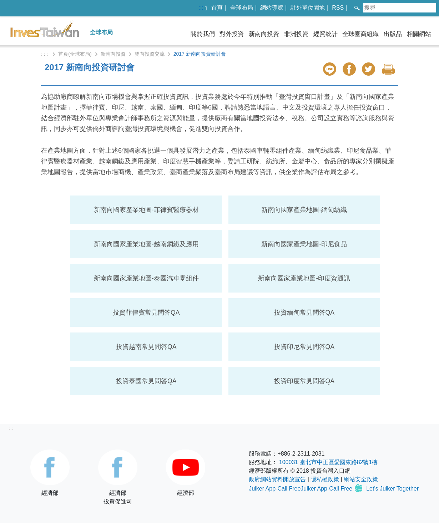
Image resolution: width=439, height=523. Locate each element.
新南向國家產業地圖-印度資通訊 (304, 278)
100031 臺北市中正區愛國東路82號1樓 (328, 462)
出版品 (393, 34)
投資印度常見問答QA (304, 381)
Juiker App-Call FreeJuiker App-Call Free (301, 489)
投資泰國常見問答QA (146, 381)
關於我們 (203, 34)
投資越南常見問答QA (146, 346)
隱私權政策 (325, 479)
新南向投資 (264, 34)
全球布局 (241, 8)
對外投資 (232, 34)
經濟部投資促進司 (117, 477)
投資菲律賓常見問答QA (146, 312)
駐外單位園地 (308, 8)
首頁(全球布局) (74, 54)
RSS (338, 8)
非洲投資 (296, 34)
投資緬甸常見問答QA (304, 312)
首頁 (217, 8)
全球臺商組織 (360, 34)
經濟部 (50, 473)
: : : (45, 54)
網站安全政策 (361, 479)
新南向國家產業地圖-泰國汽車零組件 (146, 278)
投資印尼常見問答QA (304, 346)
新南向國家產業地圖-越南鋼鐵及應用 (146, 244)
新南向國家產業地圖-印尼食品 (304, 244)
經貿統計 (325, 34)
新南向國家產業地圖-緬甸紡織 (304, 209)
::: (200, 8)
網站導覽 (271, 8)
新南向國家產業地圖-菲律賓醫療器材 (146, 209)
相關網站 (419, 34)
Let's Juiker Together (392, 489)
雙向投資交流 (150, 54)
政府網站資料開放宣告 (277, 479)
